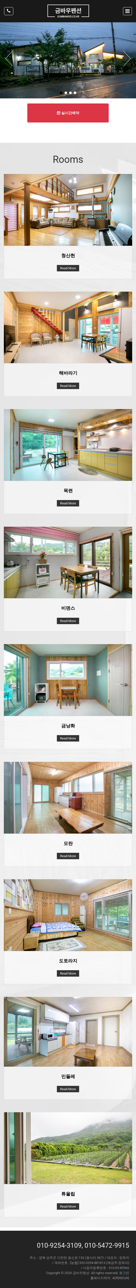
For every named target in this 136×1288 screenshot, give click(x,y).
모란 (68, 843)
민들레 (68, 1076)
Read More (68, 268)
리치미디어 (121, 1278)
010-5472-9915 (106, 1245)
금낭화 (68, 725)
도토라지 (68, 960)
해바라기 (68, 373)
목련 (68, 490)
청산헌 (68, 255)
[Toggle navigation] (127, 11)
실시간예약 (68, 113)
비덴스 (68, 608)
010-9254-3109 (59, 1245)
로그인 (124, 1273)
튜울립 (68, 1193)
